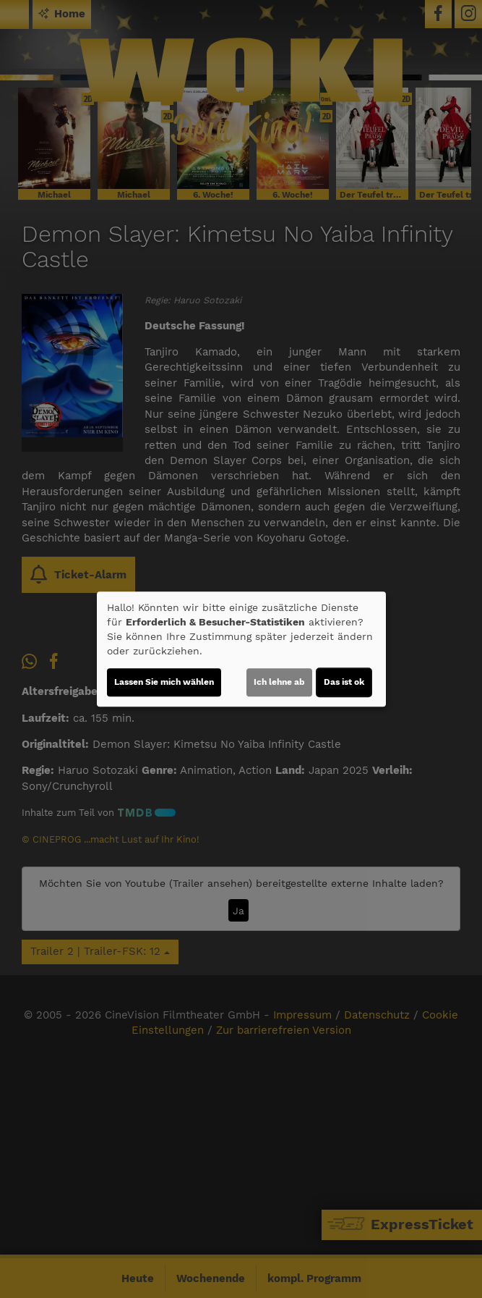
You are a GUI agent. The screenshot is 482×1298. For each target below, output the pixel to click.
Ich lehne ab (279, 682)
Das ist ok (344, 682)
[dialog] (241, 649)
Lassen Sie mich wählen (164, 682)
